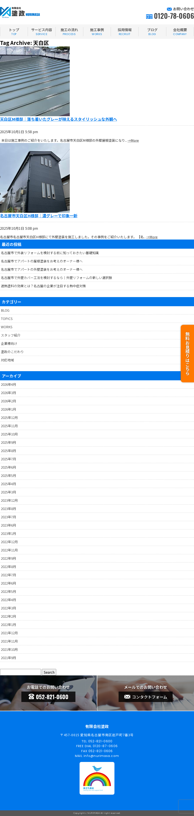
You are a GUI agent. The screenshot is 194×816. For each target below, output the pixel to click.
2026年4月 (8, 384)
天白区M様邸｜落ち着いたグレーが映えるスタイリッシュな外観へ (58, 119)
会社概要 (180, 31)
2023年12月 (9, 500)
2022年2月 (8, 616)
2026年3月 (8, 392)
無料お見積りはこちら (187, 351)
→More (133, 140)
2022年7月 (8, 575)
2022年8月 (8, 566)
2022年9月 (8, 558)
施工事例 (97, 31)
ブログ (152, 31)
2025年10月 (9, 434)
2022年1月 (8, 624)
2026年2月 (8, 401)
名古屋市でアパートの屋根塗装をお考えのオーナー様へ (42, 261)
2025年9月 (8, 442)
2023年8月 (8, 508)
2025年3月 (8, 492)
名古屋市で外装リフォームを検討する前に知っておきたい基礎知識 (50, 252)
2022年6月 (8, 583)
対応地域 (7, 360)
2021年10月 (9, 649)
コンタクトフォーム (145, 697)
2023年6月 (8, 525)
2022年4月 (8, 599)
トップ (14, 31)
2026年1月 (8, 409)
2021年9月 (8, 657)
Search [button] (49, 672)
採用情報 (124, 31)
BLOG (5, 310)
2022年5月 (8, 591)
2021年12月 (9, 633)
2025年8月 (8, 450)
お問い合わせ (183, 8)
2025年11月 (9, 425)
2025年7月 (8, 459)
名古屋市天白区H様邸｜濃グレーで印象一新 (38, 215)
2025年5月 (8, 475)
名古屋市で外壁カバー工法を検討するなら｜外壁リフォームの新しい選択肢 (56, 277)
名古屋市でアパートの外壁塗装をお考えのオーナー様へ (42, 269)
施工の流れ (69, 31)
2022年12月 (9, 541)
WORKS (6, 327)
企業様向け (9, 343)
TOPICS (7, 318)
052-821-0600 (48, 696)
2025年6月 (8, 467)
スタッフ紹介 (10, 335)
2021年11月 (9, 641)
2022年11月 (9, 550)
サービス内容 (41, 31)
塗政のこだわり (12, 351)
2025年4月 (8, 483)
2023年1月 (8, 533)
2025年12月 (9, 417)
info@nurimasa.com (101, 756)
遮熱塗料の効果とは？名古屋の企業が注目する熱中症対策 (43, 286)
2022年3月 (8, 608)
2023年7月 (8, 517)
